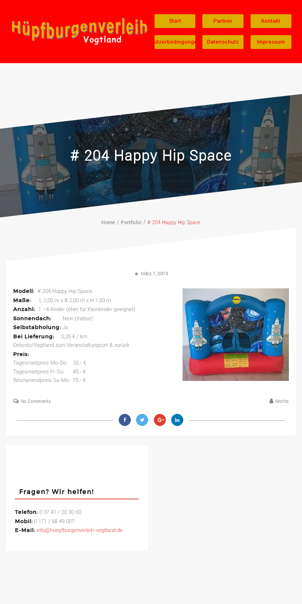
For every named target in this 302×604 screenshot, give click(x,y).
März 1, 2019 (154, 273)
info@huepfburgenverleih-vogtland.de (80, 530)
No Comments (36, 401)
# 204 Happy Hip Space (151, 156)
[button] (175, 21)
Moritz (282, 401)
